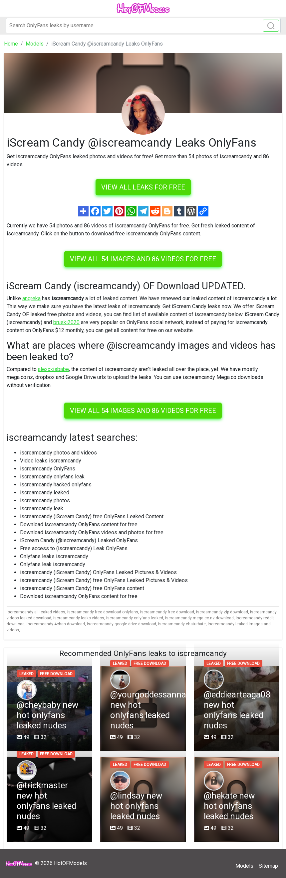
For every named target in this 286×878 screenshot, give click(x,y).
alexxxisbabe (53, 369)
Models (244, 866)
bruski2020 (66, 322)
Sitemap (268, 866)
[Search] (143, 25)
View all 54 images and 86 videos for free (143, 259)
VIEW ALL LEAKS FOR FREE (143, 187)
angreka (31, 298)
